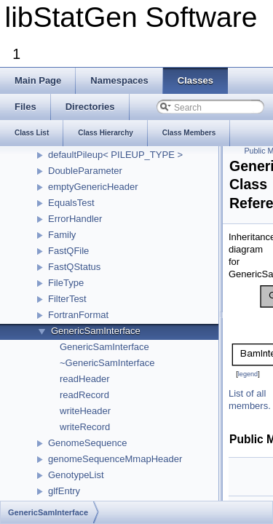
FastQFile (68, 250)
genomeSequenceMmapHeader (115, 458)
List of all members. (250, 399)
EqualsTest (71, 202)
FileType (66, 282)
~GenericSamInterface (107, 362)
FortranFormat (78, 314)
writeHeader (85, 410)
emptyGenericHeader (93, 186)
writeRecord (85, 426)
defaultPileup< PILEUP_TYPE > (115, 154)
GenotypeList (76, 474)
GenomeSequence (87, 442)
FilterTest (67, 298)
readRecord (84, 394)
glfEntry (64, 490)
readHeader (85, 378)
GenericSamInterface (96, 330)
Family (62, 234)
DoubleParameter (85, 170)
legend (248, 374)
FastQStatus (74, 266)
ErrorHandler (75, 218)
